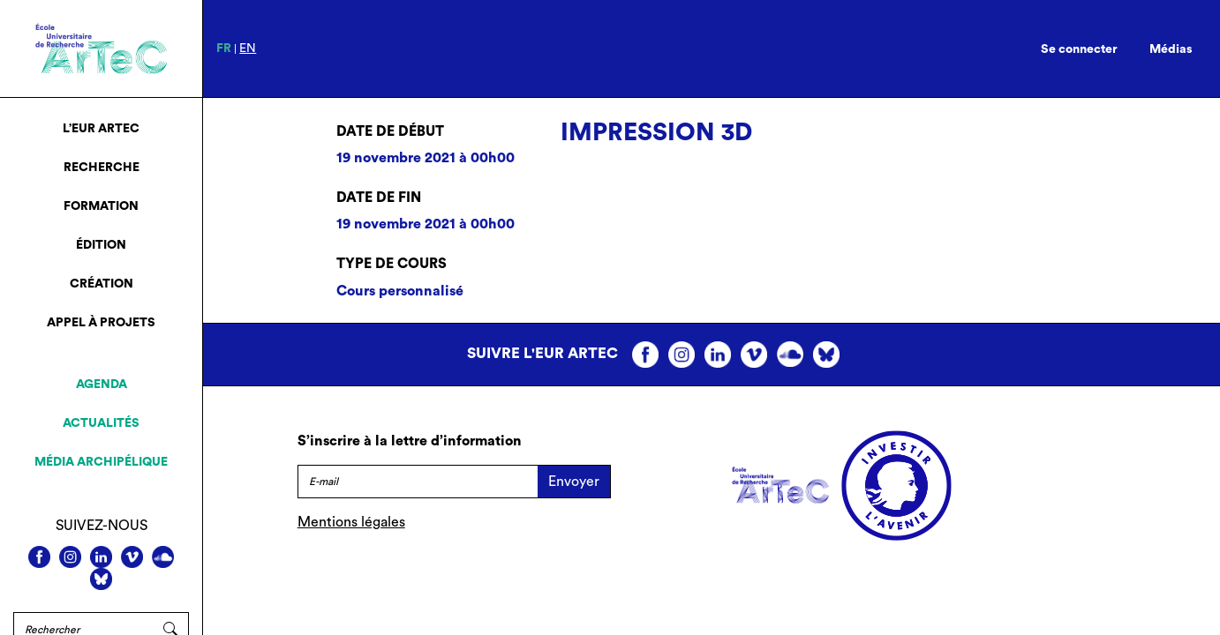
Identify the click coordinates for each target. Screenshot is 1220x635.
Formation (101, 206)
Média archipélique (101, 462)
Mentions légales (351, 522)
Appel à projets (101, 323)
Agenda (101, 384)
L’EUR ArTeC (101, 129)
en (247, 48)
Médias (1171, 49)
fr (223, 48)
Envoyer (573, 481)
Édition (101, 245)
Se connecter (1079, 49)
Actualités (101, 423)
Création (101, 284)
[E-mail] (417, 481)
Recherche (101, 167)
